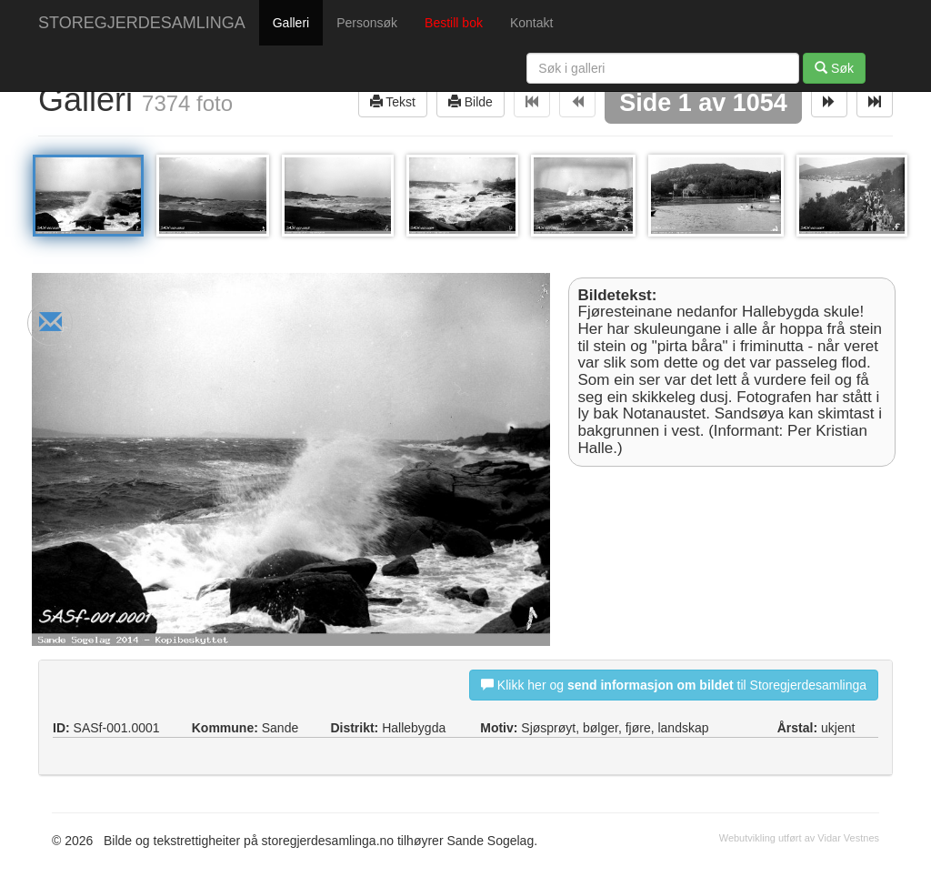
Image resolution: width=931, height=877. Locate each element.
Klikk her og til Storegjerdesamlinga (673, 684)
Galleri (291, 22)
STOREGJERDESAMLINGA (141, 23)
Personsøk (366, 22)
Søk (834, 68)
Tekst (392, 101)
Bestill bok (454, 22)
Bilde (470, 101)
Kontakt (531, 22)
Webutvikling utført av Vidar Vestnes (799, 837)
